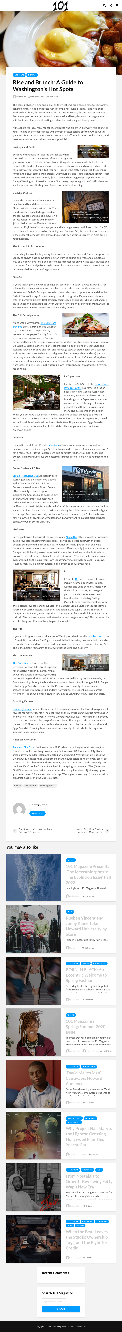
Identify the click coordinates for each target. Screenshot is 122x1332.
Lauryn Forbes (91, 1051)
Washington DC (47, 785)
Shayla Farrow (74, 1102)
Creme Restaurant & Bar (26, 475)
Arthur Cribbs (73, 1051)
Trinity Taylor (73, 1257)
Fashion (85, 963)
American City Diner (24, 747)
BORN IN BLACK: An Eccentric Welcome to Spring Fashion (86, 975)
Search (61, 1309)
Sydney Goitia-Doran (77, 1154)
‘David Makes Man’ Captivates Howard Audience (84, 1078)
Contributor (20, 96)
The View (80, 1225)
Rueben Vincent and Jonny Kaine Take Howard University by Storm (86, 926)
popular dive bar (96, 636)
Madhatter (71, 536)
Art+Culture (73, 963)
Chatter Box (90, 1118)
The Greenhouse (22, 663)
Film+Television (88, 1067)
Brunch (17, 785)
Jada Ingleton (74, 896)
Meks (64, 1326)
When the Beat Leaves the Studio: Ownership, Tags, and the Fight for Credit (87, 1239)
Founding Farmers (22, 709)
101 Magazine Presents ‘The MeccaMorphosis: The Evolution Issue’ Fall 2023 (88, 874)
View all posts (37, 813)
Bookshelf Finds (74, 1118)
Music (70, 912)
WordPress (81, 1326)
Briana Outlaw (74, 1206)
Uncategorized (99, 963)
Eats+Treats (19, 75)
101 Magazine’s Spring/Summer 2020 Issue (85, 1027)
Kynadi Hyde (73, 948)
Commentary (102, 1221)
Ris (76, 579)
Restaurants (30, 785)
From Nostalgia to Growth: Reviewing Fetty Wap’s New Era (89, 1181)
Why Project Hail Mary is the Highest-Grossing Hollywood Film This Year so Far (89, 1136)
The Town (32, 75)
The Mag (71, 860)
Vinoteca (54, 445)
